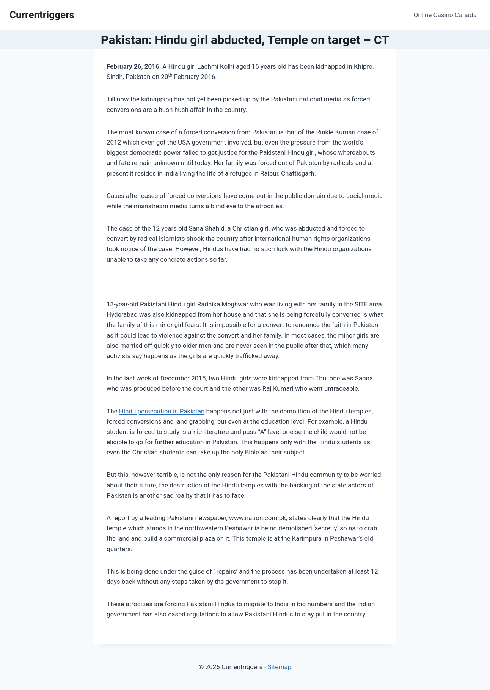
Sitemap (279, 667)
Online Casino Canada (445, 15)
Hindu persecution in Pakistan (162, 411)
